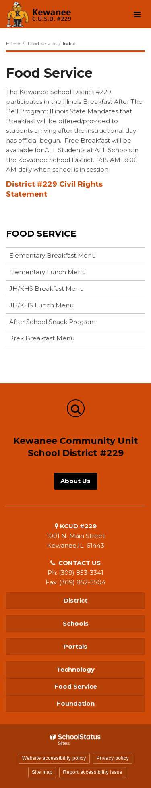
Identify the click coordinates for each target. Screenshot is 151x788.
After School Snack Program (52, 322)
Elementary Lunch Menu (47, 272)
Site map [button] (42, 772)
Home (13, 43)
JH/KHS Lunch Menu (41, 305)
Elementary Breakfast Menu (52, 255)
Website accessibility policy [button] (54, 758)
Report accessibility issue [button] (92, 772)
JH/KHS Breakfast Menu (46, 288)
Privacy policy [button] (113, 758)
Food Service (42, 43)
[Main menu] (137, 14)
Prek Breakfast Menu (41, 338)
